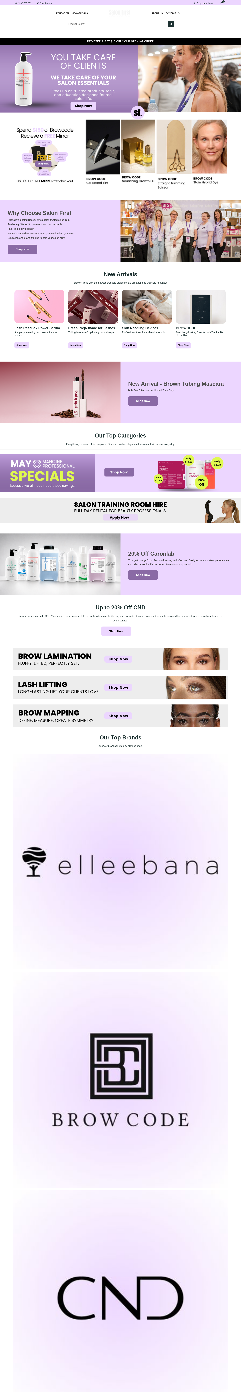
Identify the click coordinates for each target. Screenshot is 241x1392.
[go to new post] (200, 855)
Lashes (31, 34)
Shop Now (23, 249)
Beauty (172, 34)
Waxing (135, 34)
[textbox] (117, 25)
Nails (95, 34)
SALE (211, 34)
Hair (153, 34)
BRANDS (192, 34)
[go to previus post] (41, 855)
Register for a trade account (167, 1341)
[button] (120, 898)
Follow (220, 813)
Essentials (74, 34)
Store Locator (46, 3)
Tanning (114, 34)
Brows (51, 34)
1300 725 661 (24, 3)
